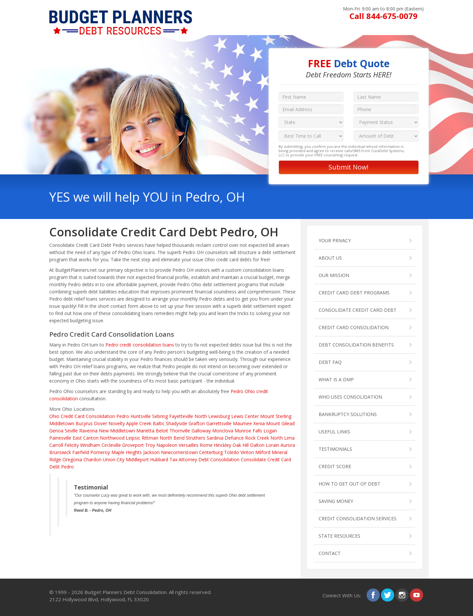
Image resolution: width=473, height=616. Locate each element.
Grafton (197, 423)
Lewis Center (245, 416)
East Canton (86, 438)
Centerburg (211, 452)
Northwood (112, 438)
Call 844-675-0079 (383, 15)
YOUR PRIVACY (335, 240)
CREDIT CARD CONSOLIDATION (354, 327)
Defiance (234, 438)
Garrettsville (219, 423)
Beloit (162, 430)
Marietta (145, 430)
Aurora (288, 445)
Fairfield (80, 452)
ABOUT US (330, 258)
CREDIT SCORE (335, 466)
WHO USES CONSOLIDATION (350, 397)
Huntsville (140, 416)
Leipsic (133, 438)
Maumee (242, 423)
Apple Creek (138, 423)
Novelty (116, 423)
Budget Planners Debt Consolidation (125, 592)
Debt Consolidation (218, 459)
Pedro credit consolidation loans (139, 345)
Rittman (150, 438)
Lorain (272, 445)
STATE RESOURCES (339, 536)
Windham (90, 445)
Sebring (160, 416)
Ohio (54, 416)
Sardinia (215, 438)
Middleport (137, 459)
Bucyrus (84, 423)
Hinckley (222, 445)
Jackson (151, 452)
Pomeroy (100, 452)
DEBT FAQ (330, 362)
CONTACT (330, 553)
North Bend (172, 438)
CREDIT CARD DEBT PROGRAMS (354, 292)
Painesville (60, 438)
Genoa (56, 430)
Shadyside (176, 423)
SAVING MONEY (336, 501)
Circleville (111, 445)
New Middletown (117, 430)
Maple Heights (126, 452)
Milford (262, 452)
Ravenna (88, 430)
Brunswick (60, 452)
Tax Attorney (183, 459)
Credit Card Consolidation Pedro (95, 416)
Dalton (257, 445)
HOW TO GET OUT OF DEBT (349, 484)
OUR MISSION (334, 275)
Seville (71, 430)
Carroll (56, 445)
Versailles (188, 445)
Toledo (231, 452)
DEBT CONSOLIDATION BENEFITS (356, 345)
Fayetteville (181, 416)
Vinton (247, 452)
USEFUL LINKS (334, 431)
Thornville (179, 430)
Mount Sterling (275, 416)
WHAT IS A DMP (336, 379)
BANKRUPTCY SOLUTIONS (348, 414)
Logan (270, 430)
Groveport (133, 445)
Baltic (159, 423)
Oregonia (72, 459)
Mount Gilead (280, 423)
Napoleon (166, 445)
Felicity (71, 445)
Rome (206, 445)
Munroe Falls (248, 430)
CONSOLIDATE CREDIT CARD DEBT (357, 310)
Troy (150, 445)
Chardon (92, 459)
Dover (100, 423)
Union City (113, 459)
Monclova (222, 430)
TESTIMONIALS (335, 449)
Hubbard (159, 459)
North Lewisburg (212, 416)
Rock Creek (257, 438)
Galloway (201, 430)
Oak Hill (241, 445)
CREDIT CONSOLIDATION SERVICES (357, 518)
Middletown (61, 423)
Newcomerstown (179, 452)
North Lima (282, 438)
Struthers (195, 438)
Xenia (259, 423)
